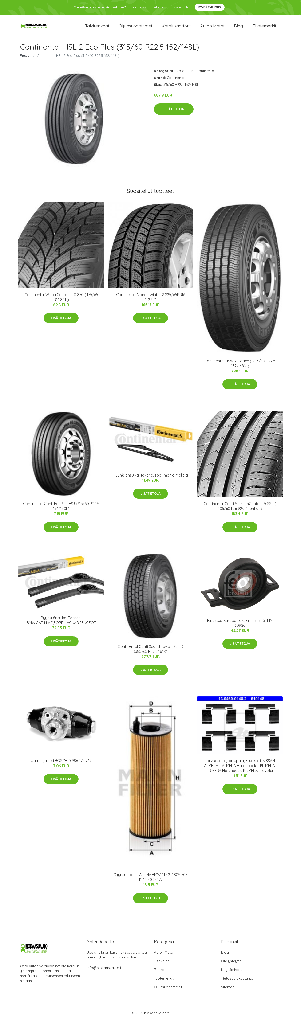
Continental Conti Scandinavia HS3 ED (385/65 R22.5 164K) (150, 653)
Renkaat (161, 973)
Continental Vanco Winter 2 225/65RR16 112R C (150, 301)
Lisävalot (161, 965)
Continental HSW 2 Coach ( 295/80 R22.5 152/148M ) (239, 367)
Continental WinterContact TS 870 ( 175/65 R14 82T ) (61, 301)
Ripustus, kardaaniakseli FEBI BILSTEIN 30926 (240, 627)
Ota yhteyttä (231, 965)
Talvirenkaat (97, 28)
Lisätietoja (174, 113)
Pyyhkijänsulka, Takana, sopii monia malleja (150, 479)
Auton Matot (164, 956)
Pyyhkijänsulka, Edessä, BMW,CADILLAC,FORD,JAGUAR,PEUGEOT (61, 624)
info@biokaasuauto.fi (104, 972)
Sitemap (227, 991)
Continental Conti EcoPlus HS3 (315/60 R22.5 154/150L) (61, 510)
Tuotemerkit (264, 28)
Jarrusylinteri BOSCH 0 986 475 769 (61, 764)
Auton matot (212, 28)
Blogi (239, 28)
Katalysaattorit (176, 28)
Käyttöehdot (231, 973)
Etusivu (25, 59)
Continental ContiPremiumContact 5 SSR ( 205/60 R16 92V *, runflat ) (240, 510)
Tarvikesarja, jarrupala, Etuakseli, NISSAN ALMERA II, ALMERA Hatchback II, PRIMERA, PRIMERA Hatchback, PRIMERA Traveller (240, 769)
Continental (205, 75)
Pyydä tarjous (209, 7)
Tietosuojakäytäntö (237, 982)
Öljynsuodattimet (135, 28)
